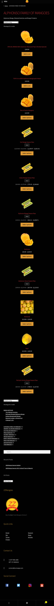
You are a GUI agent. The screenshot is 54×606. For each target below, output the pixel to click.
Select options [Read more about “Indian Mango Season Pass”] (27, 189)
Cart (41, 601)
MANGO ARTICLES (8, 410)
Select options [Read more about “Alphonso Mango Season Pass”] (27, 224)
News (29, 535)
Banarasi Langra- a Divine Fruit (14, 418)
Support (30, 533)
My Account (9, 603)
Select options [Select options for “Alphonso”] (27, 256)
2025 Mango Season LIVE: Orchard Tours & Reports (19, 468)
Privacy (8, 539)
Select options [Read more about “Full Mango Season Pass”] (27, 153)
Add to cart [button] (27, 54)
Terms (7, 537)
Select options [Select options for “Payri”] (27, 356)
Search (27, 603)
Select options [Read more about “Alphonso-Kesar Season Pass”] (27, 292)
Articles (30, 537)
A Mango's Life (10, 420)
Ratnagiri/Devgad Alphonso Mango (15, 414)
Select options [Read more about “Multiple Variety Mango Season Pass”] (27, 391)
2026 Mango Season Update (13, 465)
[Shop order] (11, 22)
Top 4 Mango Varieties (12, 412)
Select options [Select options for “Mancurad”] (27, 324)
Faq (7, 535)
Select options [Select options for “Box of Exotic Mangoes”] (27, 117)
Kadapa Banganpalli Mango (13, 416)
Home (6, 6)
